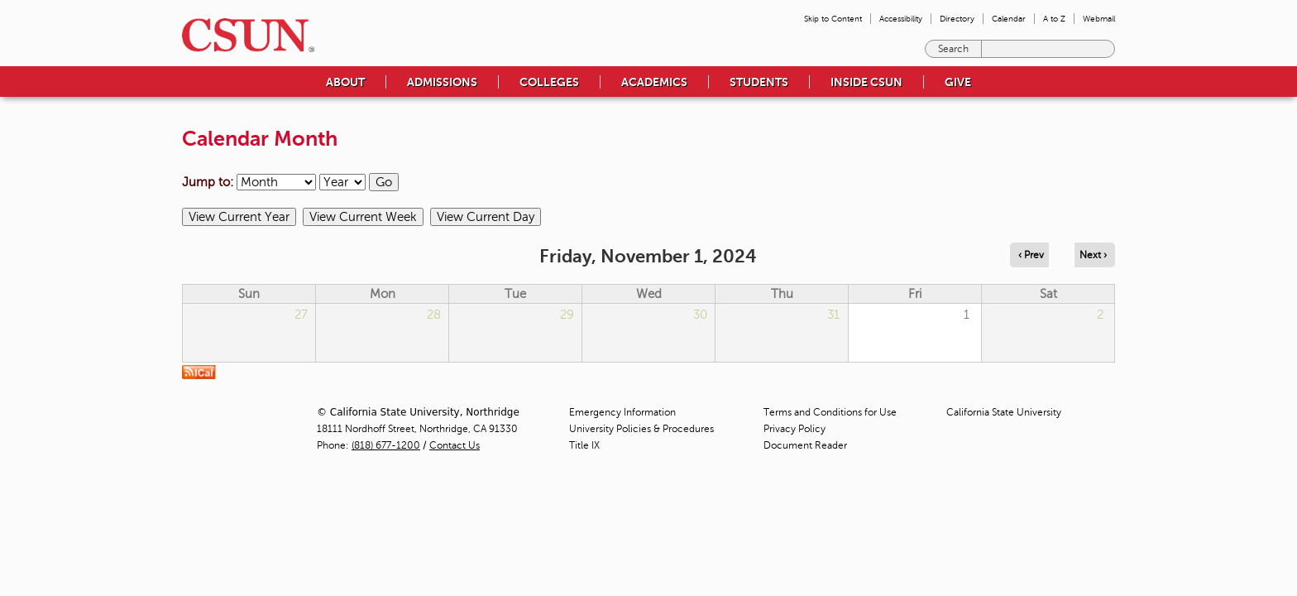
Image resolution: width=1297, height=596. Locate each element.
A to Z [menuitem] (1054, 18)
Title (584, 445)
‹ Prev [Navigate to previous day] (1031, 255)
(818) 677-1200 (386, 445)
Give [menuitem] (958, 82)
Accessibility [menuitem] (900, 18)
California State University (1003, 412)
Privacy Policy (794, 429)
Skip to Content (833, 18)
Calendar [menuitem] (1009, 18)
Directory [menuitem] (957, 18)
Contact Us (454, 445)
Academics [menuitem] (654, 82)
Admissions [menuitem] (442, 82)
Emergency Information (622, 412)
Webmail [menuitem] (1099, 18)
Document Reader (805, 445)
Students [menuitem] (759, 82)
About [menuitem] (345, 82)
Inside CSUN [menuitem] (866, 82)
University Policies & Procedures (641, 429)
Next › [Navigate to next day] (1093, 255)
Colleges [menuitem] (549, 82)
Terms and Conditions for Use (830, 412)
